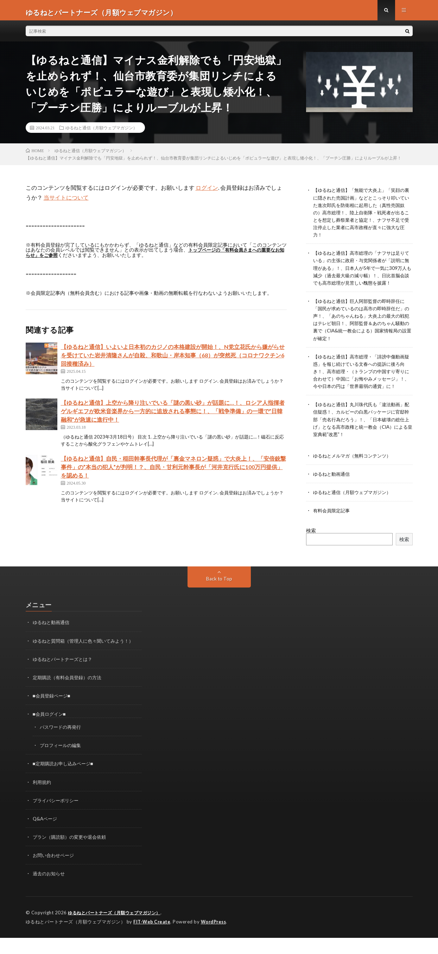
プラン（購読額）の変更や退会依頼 (72, 854)
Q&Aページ (46, 835)
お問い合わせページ (55, 872)
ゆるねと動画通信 (333, 491)
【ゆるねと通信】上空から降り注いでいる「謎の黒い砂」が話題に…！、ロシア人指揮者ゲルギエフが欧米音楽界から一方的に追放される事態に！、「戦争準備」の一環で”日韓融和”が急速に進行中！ (173, 415)
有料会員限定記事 (333, 528)
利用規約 (42, 799)
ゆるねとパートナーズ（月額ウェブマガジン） (118, 929)
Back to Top (219, 596)
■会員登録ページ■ (53, 713)
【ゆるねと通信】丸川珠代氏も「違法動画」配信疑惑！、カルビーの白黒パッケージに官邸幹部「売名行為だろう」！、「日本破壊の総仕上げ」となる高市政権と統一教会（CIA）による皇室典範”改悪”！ (362, 437)
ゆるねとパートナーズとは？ (65, 676)
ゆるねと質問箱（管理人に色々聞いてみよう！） (87, 658)
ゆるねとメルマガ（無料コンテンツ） (355, 473)
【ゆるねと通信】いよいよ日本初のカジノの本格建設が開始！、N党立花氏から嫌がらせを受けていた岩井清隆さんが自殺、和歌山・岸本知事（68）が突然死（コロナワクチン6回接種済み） (173, 359)
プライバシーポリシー (57, 817)
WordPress (215, 938)
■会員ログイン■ (50, 731)
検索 (311, 548)
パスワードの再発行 (62, 744)
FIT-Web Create (152, 938)
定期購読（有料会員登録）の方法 (70, 694)
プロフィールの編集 (62, 762)
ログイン (207, 191)
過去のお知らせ (50, 890)
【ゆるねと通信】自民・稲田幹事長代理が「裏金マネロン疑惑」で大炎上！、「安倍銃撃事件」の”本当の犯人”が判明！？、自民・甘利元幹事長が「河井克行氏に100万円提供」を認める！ (173, 470)
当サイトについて (66, 201)
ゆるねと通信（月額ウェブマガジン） (101, 132)
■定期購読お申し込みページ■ (65, 781)
